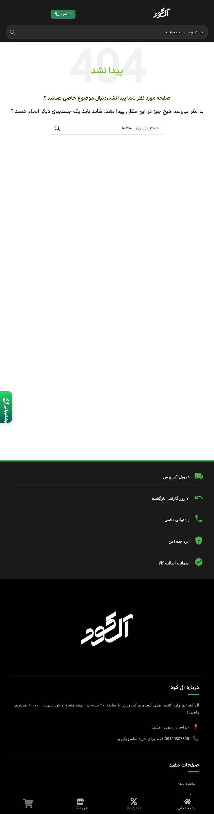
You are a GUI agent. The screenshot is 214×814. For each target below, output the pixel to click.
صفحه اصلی (187, 808)
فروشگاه (80, 808)
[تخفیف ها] (133, 801)
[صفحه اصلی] (187, 801)
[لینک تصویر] (161, 14)
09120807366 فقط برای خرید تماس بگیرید (153, 738)
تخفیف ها (186, 783)
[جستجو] (107, 32)
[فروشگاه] (80, 801)
